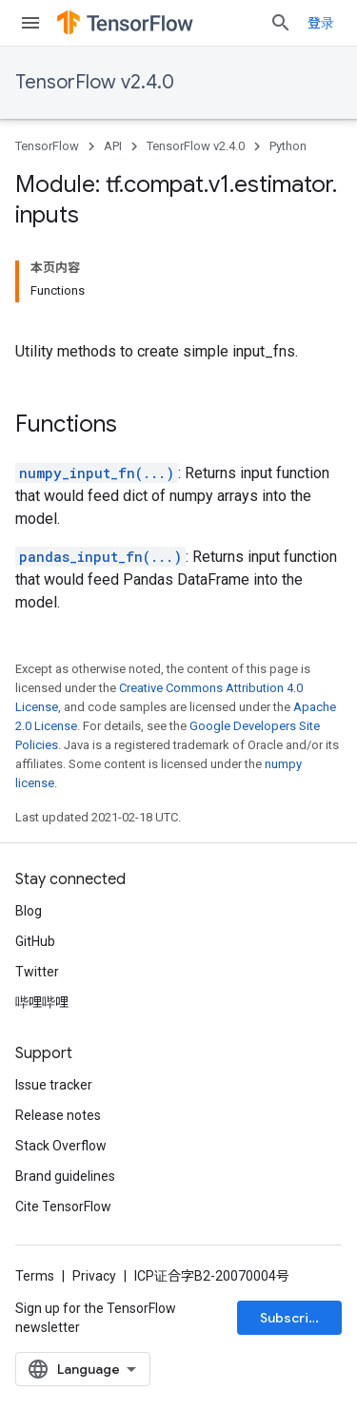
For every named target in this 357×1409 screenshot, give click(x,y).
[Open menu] (30, 23)
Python (288, 146)
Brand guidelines (65, 1176)
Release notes (58, 1115)
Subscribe (293, 1317)
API (113, 146)
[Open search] (280, 22)
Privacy (94, 1276)
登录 (320, 22)
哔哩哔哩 (42, 1002)
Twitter (37, 971)
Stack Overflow (61, 1145)
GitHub (35, 941)
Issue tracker (53, 1084)
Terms (34, 1276)
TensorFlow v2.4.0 (94, 82)
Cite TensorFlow (63, 1206)
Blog (28, 910)
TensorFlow (47, 146)
